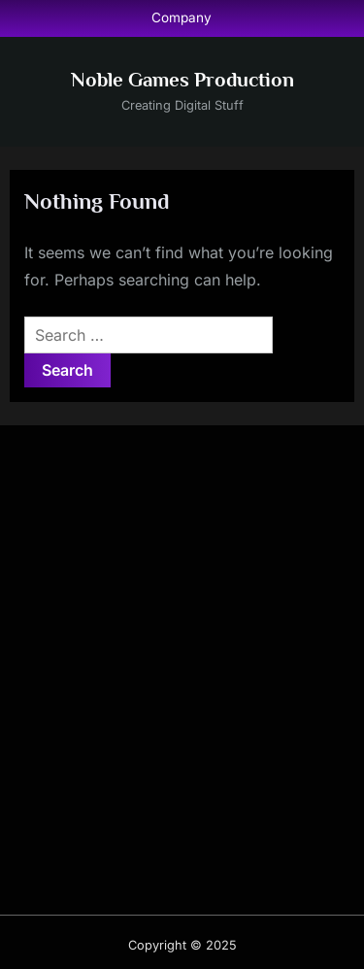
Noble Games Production (182, 79)
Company (181, 17)
